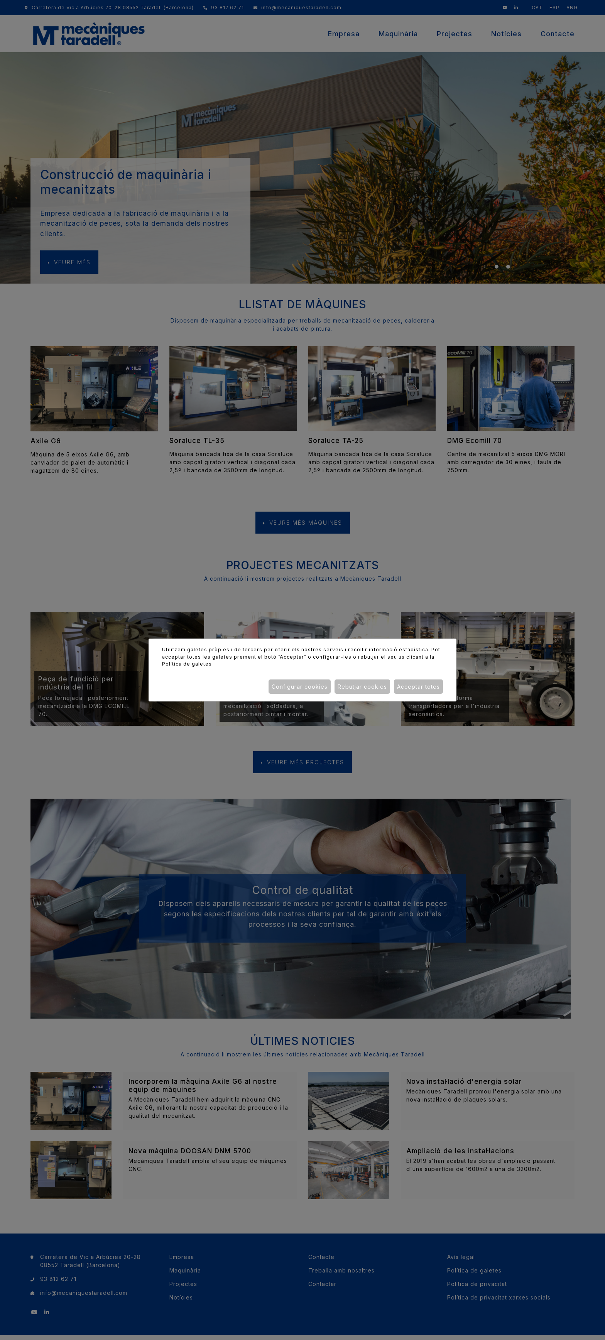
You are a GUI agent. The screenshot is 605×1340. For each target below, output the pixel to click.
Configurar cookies (300, 686)
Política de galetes (187, 664)
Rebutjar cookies (362, 686)
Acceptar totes (418, 686)
